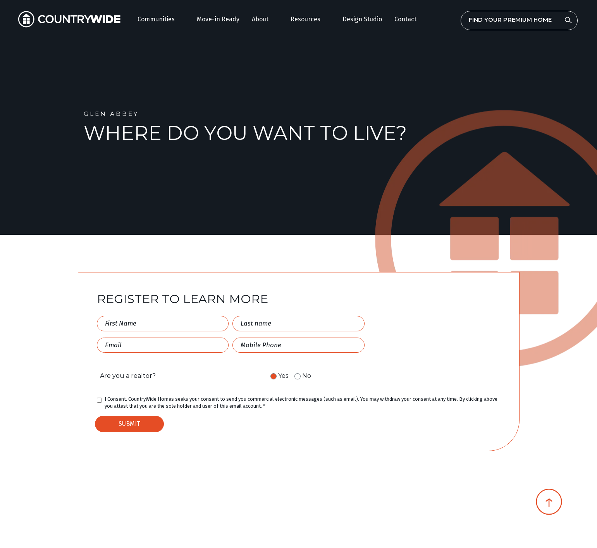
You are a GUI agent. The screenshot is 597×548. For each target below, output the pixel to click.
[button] (161, 19)
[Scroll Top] (549, 504)
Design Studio (362, 19)
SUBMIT (129, 423)
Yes (283, 375)
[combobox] (519, 19)
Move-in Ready (218, 19)
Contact (405, 19)
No (306, 375)
